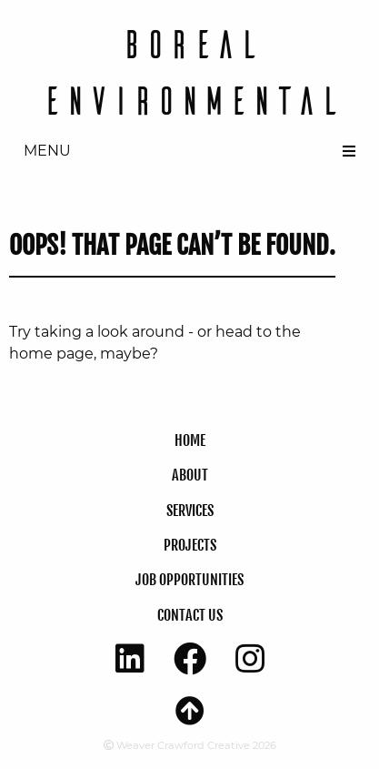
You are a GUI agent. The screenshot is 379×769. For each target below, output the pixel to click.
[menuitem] (189, 151)
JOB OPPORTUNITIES (189, 580)
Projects (190, 545)
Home (190, 440)
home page (51, 353)
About (190, 475)
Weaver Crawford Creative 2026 (190, 745)
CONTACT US (190, 615)
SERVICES (190, 510)
